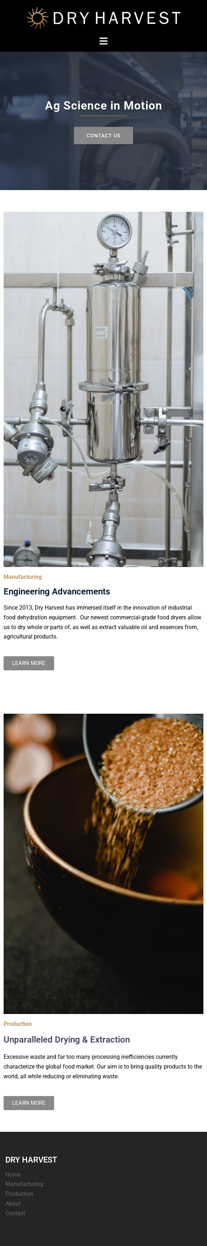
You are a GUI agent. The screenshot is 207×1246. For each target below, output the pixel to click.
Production (19, 1193)
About (13, 1203)
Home (13, 1174)
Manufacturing (24, 1184)
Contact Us (103, 135)
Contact (15, 1213)
